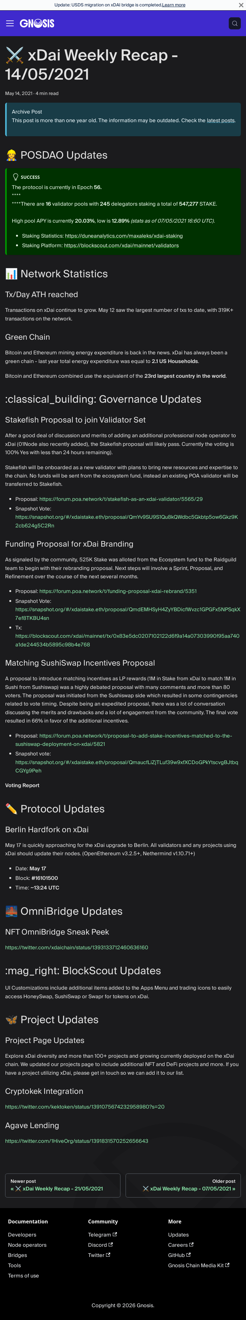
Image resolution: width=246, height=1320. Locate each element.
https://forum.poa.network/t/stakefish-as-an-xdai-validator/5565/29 (121, 499)
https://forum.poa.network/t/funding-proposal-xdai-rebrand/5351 (118, 591)
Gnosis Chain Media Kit (198, 1265)
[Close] (241, 5)
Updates (178, 1234)
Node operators (27, 1245)
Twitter (99, 1255)
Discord (100, 1245)
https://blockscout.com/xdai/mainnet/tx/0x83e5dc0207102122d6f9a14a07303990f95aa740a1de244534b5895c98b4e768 (127, 640)
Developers (22, 1234)
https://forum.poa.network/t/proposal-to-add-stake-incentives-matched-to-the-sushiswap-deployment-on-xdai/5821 (123, 740)
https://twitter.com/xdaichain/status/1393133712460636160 (76, 947)
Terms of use (23, 1275)
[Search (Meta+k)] (235, 23)
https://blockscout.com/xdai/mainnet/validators (121, 245)
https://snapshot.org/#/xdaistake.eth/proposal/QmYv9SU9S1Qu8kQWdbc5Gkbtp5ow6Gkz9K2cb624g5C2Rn (126, 521)
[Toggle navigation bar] (10, 23)
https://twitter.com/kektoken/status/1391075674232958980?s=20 (85, 1107)
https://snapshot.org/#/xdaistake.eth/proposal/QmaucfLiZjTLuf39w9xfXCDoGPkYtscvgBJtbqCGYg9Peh (126, 766)
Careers (180, 1245)
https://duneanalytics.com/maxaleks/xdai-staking (124, 236)
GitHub (179, 1255)
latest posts (220, 120)
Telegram (102, 1234)
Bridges (17, 1255)
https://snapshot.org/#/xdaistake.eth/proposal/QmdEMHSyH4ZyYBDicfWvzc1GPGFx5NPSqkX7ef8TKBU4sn (128, 613)
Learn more (173, 5)
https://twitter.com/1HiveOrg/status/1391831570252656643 (76, 1141)
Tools (14, 1265)
